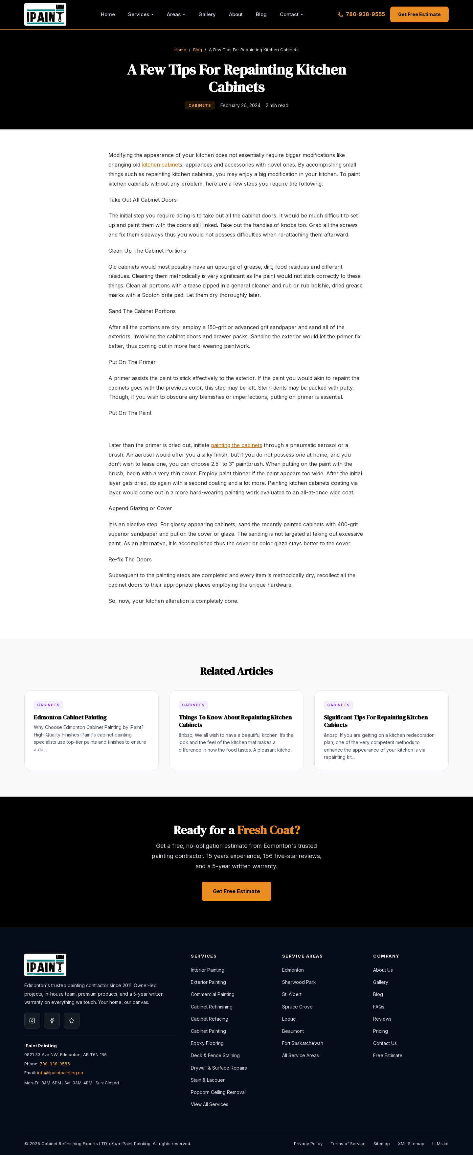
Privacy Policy (308, 1143)
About (236, 14)
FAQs (378, 1006)
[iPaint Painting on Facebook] (52, 1021)
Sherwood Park (299, 982)
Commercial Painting (213, 994)
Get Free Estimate (419, 14)
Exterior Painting (208, 982)
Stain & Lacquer (208, 1080)
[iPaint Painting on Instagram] (32, 1021)
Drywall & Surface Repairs (219, 1068)
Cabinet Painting (208, 1031)
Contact (289, 14)
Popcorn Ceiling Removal (218, 1092)
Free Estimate (387, 1055)
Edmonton (293, 970)
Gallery (207, 14)
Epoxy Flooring (207, 1043)
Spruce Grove (297, 1006)
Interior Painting (207, 970)
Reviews (382, 1019)
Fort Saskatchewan (302, 1043)
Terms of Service (348, 1143)
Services (138, 14)
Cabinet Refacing (209, 1019)
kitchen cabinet (161, 164)
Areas (174, 14)
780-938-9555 (55, 1063)
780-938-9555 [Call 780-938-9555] (361, 14)
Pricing (380, 1031)
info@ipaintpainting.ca (60, 1072)
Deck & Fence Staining (215, 1055)
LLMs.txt (440, 1143)
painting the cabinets (236, 445)
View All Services (209, 1104)
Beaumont (293, 1031)
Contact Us (385, 1043)
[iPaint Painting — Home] (45, 14)
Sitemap (381, 1143)
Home (108, 14)
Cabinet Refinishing (212, 1006)
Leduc (289, 1019)
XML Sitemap (411, 1143)
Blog (261, 14)
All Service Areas (300, 1055)
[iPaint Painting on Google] (71, 1021)
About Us (383, 970)
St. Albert (292, 994)
